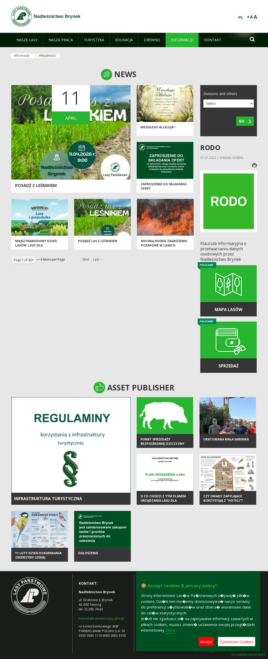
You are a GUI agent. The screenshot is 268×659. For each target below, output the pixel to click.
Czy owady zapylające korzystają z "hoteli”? (223, 498)
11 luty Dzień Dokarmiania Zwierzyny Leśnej (38, 555)
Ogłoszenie (88, 553)
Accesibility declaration (248, 654)
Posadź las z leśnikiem (97, 241)
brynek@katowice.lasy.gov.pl (101, 618)
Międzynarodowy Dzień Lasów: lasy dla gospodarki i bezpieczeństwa (36, 247)
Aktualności (47, 55)
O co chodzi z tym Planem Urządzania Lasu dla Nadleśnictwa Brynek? (163, 500)
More (170, 630)
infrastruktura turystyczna (48, 498)
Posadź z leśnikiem (36, 185)
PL (240, 17)
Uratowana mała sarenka (226, 439)
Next (86, 259)
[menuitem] (27, 40)
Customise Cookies (236, 641)
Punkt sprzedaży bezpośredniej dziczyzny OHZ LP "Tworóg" (162, 443)
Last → (98, 259)
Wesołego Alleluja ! (158, 127)
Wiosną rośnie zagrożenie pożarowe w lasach (164, 243)
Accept (206, 641)
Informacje (22, 55)
